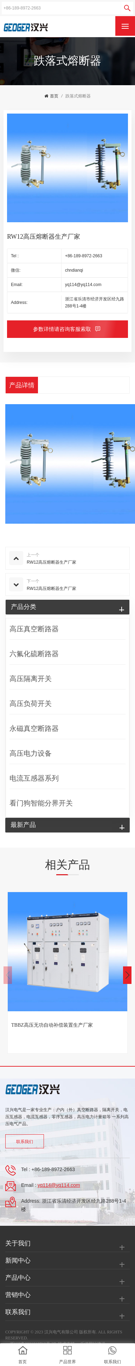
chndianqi (74, 270)
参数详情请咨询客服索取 (62, 329)
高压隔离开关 (30, 678)
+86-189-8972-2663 (83, 255)
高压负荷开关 (30, 703)
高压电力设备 (30, 753)
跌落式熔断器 (78, 96)
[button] (127, 975)
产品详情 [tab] (21, 385)
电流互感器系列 (34, 778)
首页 (51, 96)
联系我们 (24, 1141)
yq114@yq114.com (83, 284)
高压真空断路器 (34, 629)
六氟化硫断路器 (34, 654)
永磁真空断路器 (34, 728)
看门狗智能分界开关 (41, 803)
